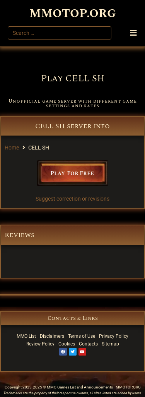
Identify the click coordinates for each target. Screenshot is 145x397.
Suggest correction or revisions (72, 199)
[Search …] (59, 33)
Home (12, 147)
